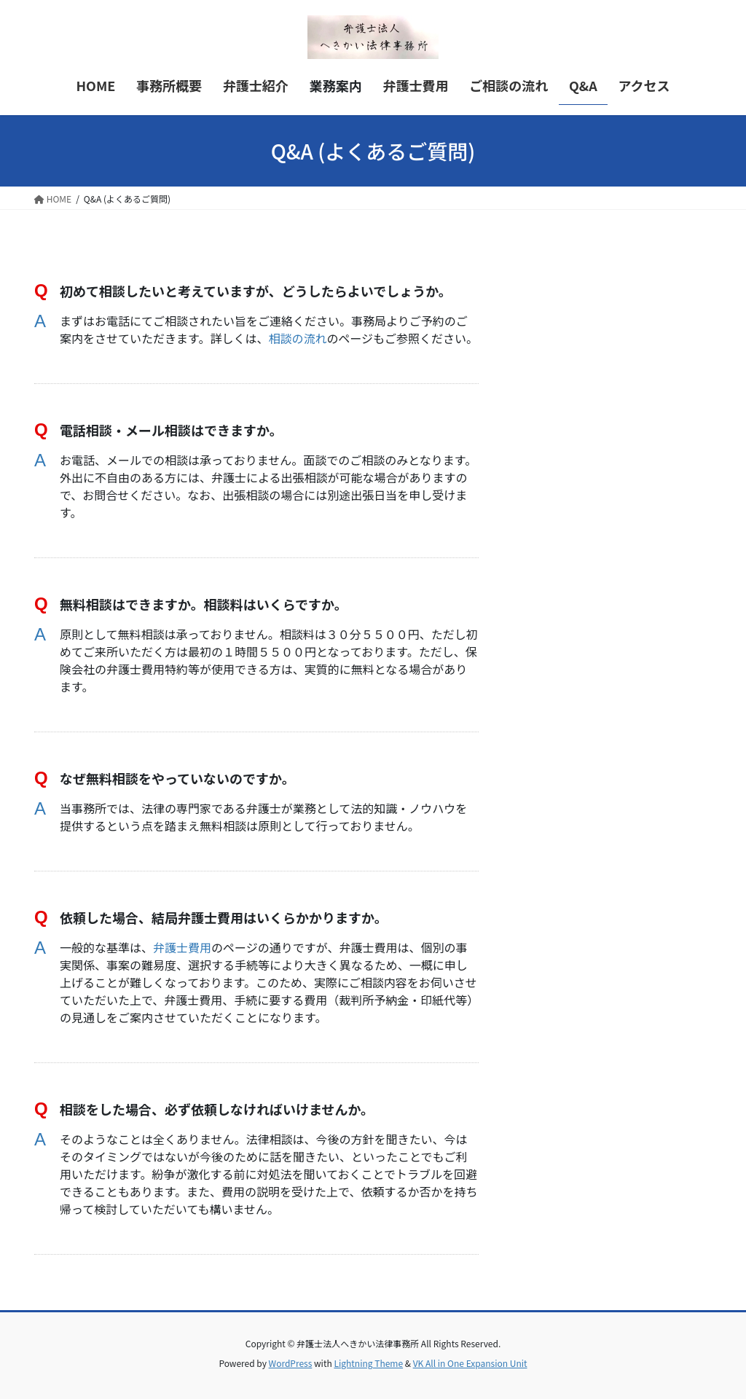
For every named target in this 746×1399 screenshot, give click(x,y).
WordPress (291, 1363)
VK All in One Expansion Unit (470, 1363)
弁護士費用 (182, 947)
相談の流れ (297, 338)
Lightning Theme (368, 1363)
